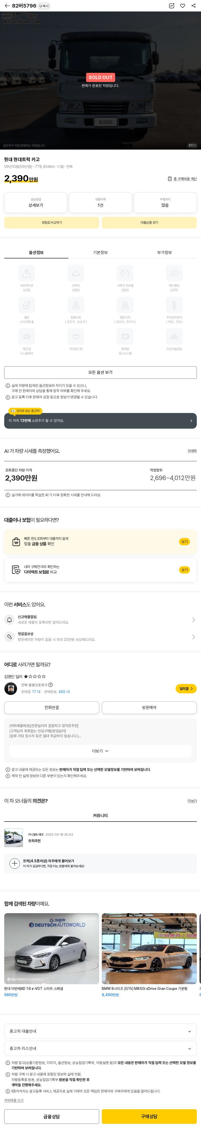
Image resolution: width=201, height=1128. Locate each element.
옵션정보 (36, 252)
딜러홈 (184, 689)
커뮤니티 (100, 815)
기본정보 (100, 252)
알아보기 (100, 542)
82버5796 (31, 6)
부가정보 (164, 252)
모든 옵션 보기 (100, 372)
